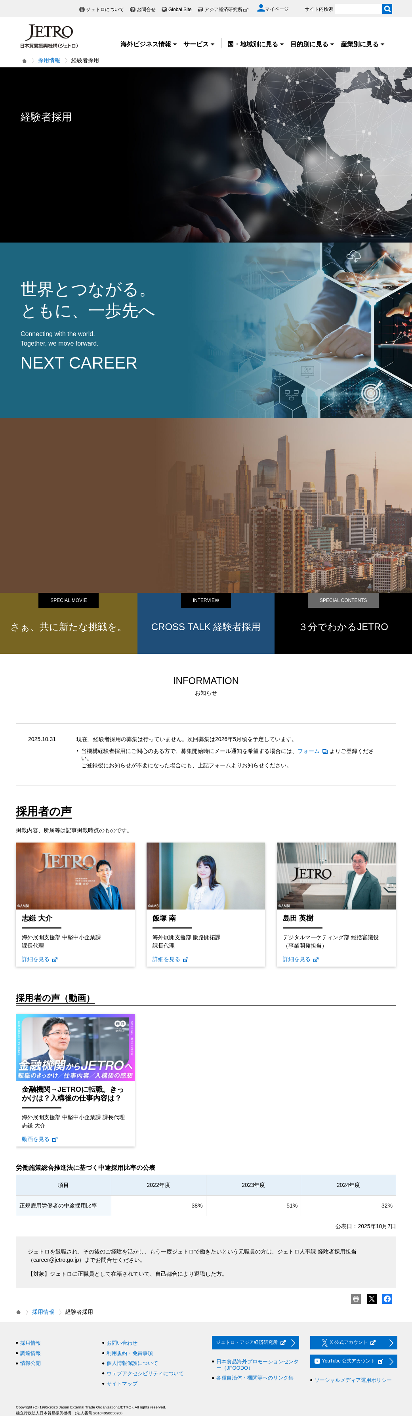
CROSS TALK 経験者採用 (206, 626)
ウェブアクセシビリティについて (145, 1373)
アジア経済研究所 (226, 9)
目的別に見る (312, 44)
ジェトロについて (105, 9)
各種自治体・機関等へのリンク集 (255, 1378)
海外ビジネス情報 (148, 44)
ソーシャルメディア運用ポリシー (353, 1380)
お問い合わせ (122, 1343)
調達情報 (30, 1353)
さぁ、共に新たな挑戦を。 (68, 626)
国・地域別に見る (255, 44)
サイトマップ (122, 1384)
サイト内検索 (319, 9)
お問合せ (146, 9)
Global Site (180, 9)
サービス (199, 44)
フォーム (313, 751)
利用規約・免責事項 (130, 1353)
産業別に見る (363, 44)
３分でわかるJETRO (343, 626)
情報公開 (30, 1363)
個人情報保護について (132, 1363)
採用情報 (49, 60)
